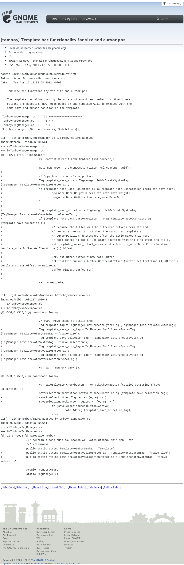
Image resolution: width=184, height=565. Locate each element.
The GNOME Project (15, 528)
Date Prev (8, 487)
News (67, 528)
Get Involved (9, 535)
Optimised (7, 563)
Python (69, 563)
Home (54, 19)
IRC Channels (43, 544)
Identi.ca (68, 544)
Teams (6, 538)
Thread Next (57, 487)
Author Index (112, 487)
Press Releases (72, 531)
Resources (42, 528)
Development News (74, 541)
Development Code (46, 551)
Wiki (38, 538)
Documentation (44, 535)
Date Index (94, 487)
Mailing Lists (69, 19)
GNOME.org (173, 3)
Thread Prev (40, 487)
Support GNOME (12, 541)
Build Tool (41, 554)
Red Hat (40, 563)
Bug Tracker (42, 547)
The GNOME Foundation (16, 547)
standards (20, 563)
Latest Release (72, 535)
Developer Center (45, 531)
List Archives (88, 19)
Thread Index (77, 487)
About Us (8, 531)
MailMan (61, 563)
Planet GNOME (72, 538)
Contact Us (8, 544)
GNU (79, 563)
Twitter (68, 547)
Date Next (22, 487)
